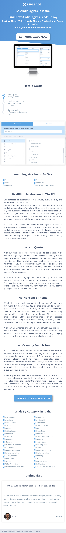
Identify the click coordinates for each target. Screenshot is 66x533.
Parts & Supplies (11, 422)
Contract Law (41, 442)
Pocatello (39, 180)
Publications (40, 464)
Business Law (41, 433)
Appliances (40, 417)
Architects (9, 420)
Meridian (8, 185)
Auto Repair (40, 422)
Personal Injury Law (43, 450)
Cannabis (8, 436)
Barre (38, 428)
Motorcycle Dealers (12, 450)
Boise (7, 182)
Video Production (11, 464)
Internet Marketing (12, 453)
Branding (39, 455)
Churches (8, 442)
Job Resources (41, 461)
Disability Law (41, 444)
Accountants (9, 417)
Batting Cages (10, 431)
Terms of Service (17, 531)
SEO (37, 458)
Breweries (9, 433)
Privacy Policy (28, 531)
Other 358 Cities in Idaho (45, 185)
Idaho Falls (40, 182)
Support (37, 531)
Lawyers (39, 447)
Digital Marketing (42, 453)
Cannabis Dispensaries (44, 436)
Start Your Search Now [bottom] (33, 398)
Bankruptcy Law (42, 425)
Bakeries (8, 425)
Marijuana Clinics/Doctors (14, 466)
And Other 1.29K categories (46, 466)
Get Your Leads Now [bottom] (33, 36)
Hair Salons (9, 447)
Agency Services (11, 455)
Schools (8, 461)
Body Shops (40, 431)
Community (9, 458)
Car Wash (39, 439)
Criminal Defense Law (13, 444)
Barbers (8, 428)
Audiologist (40, 420)
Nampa (8, 180)
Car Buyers (9, 439)
